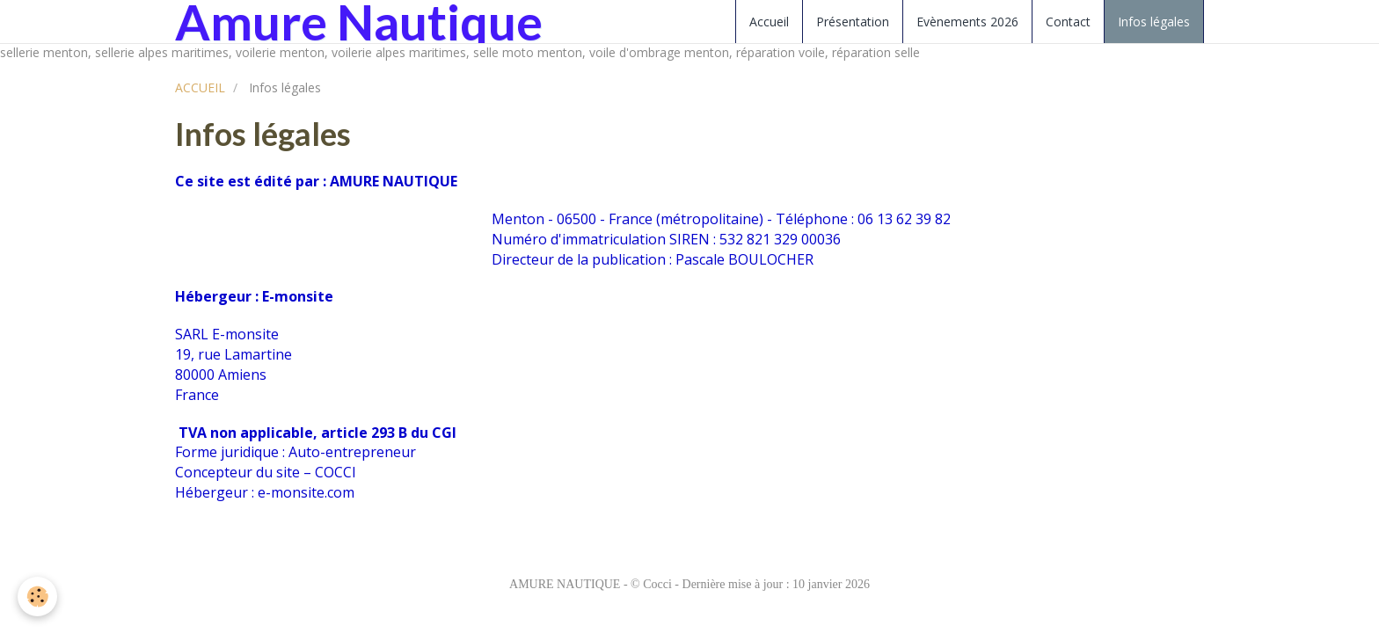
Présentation (852, 21)
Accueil (769, 21)
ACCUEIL (200, 87)
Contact (1068, 21)
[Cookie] (37, 596)
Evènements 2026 (967, 21)
